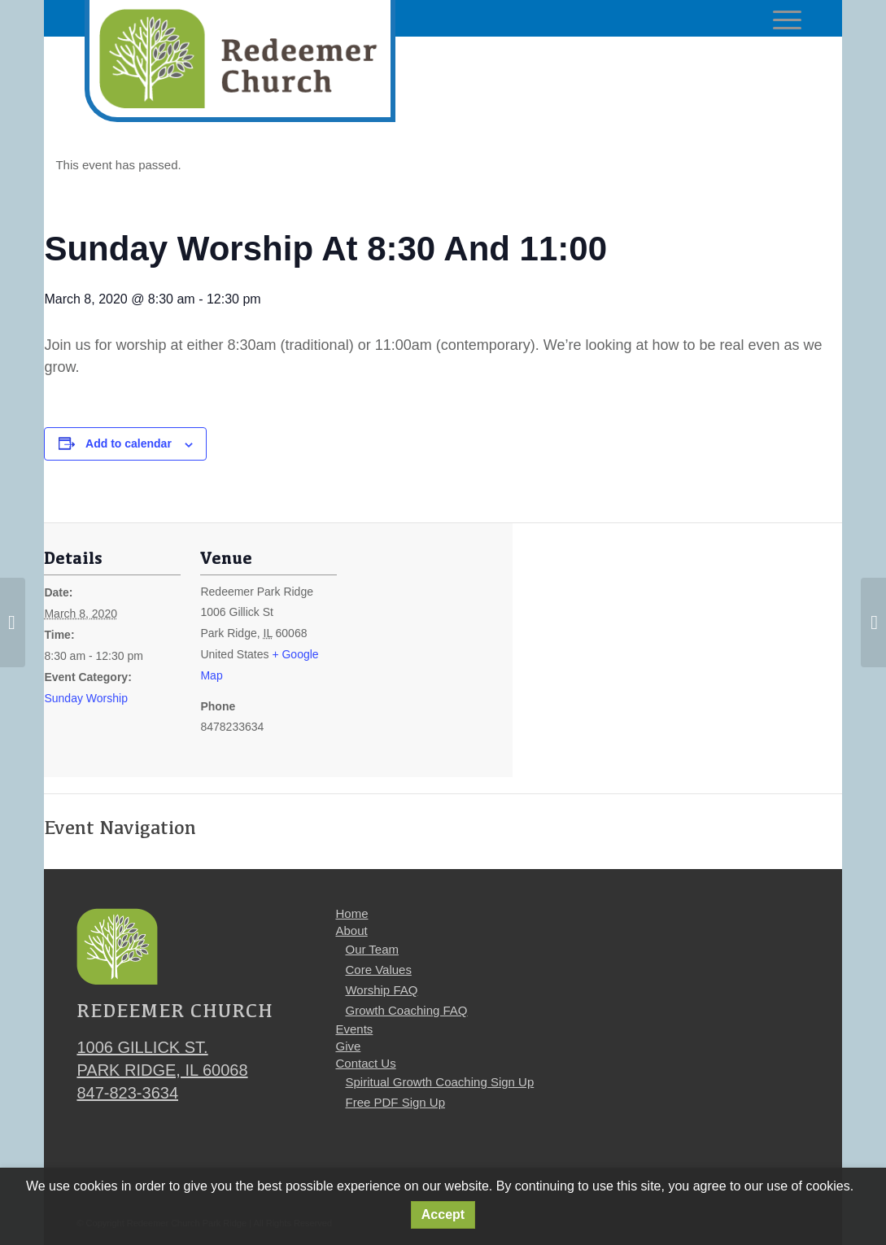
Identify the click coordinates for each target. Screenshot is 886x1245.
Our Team (372, 949)
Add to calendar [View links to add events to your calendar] (128, 443)
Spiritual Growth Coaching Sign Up (439, 1082)
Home (351, 913)
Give (347, 1046)
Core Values (378, 969)
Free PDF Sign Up (395, 1102)
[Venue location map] (442, 660)
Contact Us (365, 1063)
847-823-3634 (127, 1093)
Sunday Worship (85, 698)
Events (354, 1029)
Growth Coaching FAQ (406, 1010)
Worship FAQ (381, 990)
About (351, 930)
